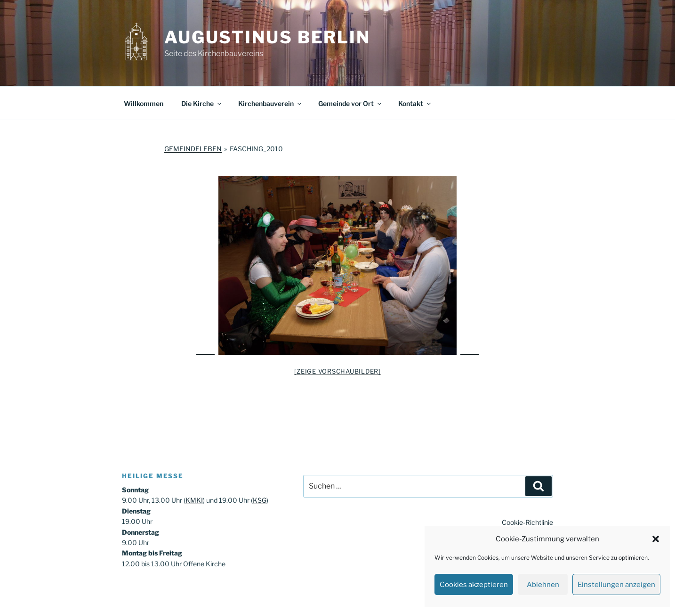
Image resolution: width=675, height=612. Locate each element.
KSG (259, 500)
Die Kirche (202, 103)
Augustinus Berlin (267, 37)
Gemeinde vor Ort (350, 103)
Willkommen (143, 103)
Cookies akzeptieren (474, 584)
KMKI (194, 500)
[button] (655, 539)
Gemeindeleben (193, 149)
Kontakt (415, 103)
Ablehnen (543, 584)
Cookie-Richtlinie (527, 522)
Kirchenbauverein (270, 103)
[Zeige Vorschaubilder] (337, 371)
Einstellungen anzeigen (616, 584)
